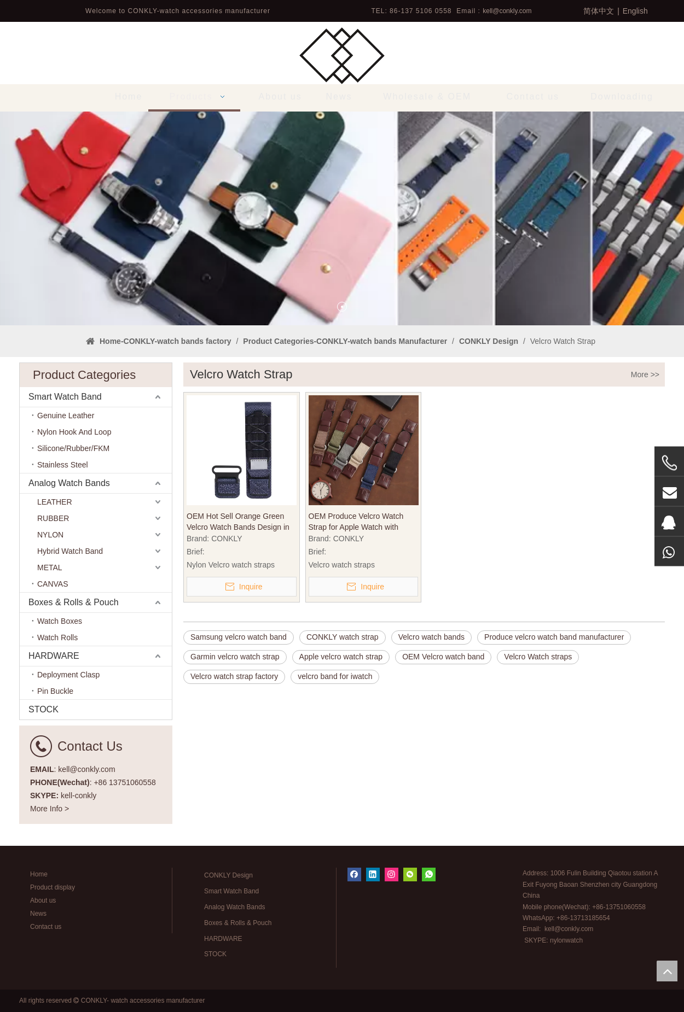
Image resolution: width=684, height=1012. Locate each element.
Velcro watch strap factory (234, 676)
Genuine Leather (65, 415)
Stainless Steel (62, 464)
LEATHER (54, 502)
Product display (52, 887)
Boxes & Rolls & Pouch (73, 602)
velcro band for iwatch (335, 676)
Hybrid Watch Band (70, 551)
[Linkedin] (373, 874)
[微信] (410, 874)
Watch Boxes (59, 621)
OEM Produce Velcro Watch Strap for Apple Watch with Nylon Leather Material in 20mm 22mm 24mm (363, 522)
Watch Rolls (57, 637)
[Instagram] (391, 874)
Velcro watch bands (431, 637)
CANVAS (52, 584)
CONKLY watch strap (342, 637)
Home (39, 874)
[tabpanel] (342, 218)
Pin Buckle (55, 691)
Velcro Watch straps (538, 656)
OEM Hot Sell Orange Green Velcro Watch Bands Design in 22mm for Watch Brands (238, 522)
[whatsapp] (429, 874)
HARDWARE (53, 655)
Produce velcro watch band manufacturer (554, 637)
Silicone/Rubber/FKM (73, 448)
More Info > (49, 808)
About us (43, 900)
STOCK (43, 709)
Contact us (45, 927)
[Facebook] (354, 874)
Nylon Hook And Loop (74, 432)
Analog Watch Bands (69, 483)
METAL (49, 567)
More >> (645, 374)
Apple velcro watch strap (341, 656)
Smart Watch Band (65, 396)
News (38, 913)
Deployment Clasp (68, 674)
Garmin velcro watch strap (235, 656)
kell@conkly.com (507, 11)
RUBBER (53, 518)
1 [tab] (342, 307)
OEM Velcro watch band (443, 656)
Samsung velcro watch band (238, 637)
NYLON (50, 534)
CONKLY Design (228, 875)
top (667, 971)
